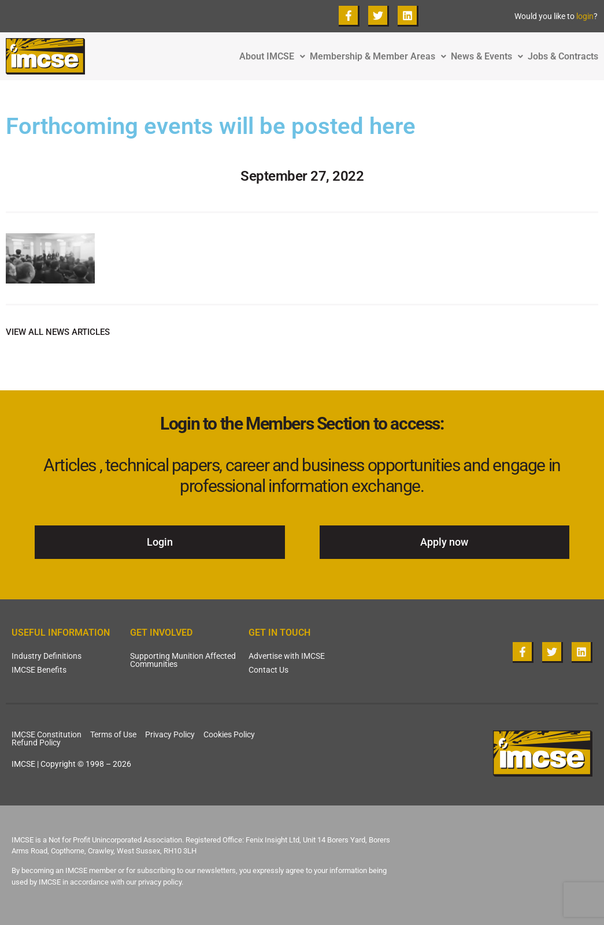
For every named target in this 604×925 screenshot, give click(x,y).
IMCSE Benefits (39, 669)
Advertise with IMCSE (287, 656)
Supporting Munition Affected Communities (183, 660)
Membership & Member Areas (380, 56)
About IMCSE (274, 56)
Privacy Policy (170, 734)
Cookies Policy (229, 734)
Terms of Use (113, 734)
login (585, 16)
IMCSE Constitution (46, 734)
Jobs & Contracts (563, 56)
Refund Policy (36, 742)
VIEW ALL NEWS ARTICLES (58, 332)
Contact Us (268, 669)
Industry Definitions (46, 656)
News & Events (489, 56)
